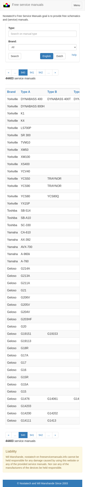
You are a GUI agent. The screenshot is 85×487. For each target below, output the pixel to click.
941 (32, 72)
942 (41, 72)
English (46, 56)
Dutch (59, 56)
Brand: (12, 41)
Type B (52, 91)
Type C (78, 91)
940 (23, 72)
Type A (25, 91)
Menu (78, 6)
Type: (11, 28)
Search (15, 56)
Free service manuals (23, 5)
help (74, 54)
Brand (11, 91)
